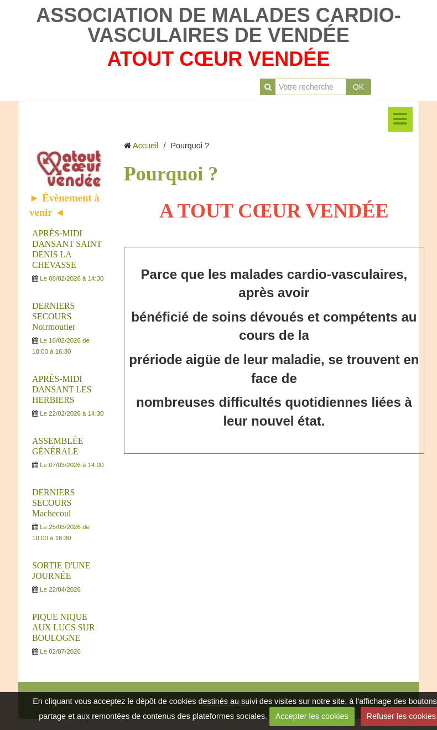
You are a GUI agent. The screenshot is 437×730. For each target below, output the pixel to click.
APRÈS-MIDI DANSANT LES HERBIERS (61, 389)
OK (358, 86)
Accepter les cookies (311, 716)
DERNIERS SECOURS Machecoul (53, 503)
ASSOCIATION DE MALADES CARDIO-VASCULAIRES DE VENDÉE (218, 25)
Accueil (145, 145)
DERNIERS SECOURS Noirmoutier (53, 316)
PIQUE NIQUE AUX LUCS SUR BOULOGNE (63, 627)
